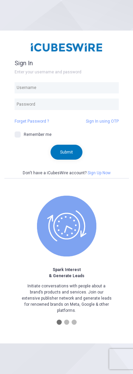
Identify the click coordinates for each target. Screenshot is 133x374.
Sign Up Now (99, 173)
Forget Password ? (32, 121)
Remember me (33, 134)
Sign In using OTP (102, 121)
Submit (66, 152)
